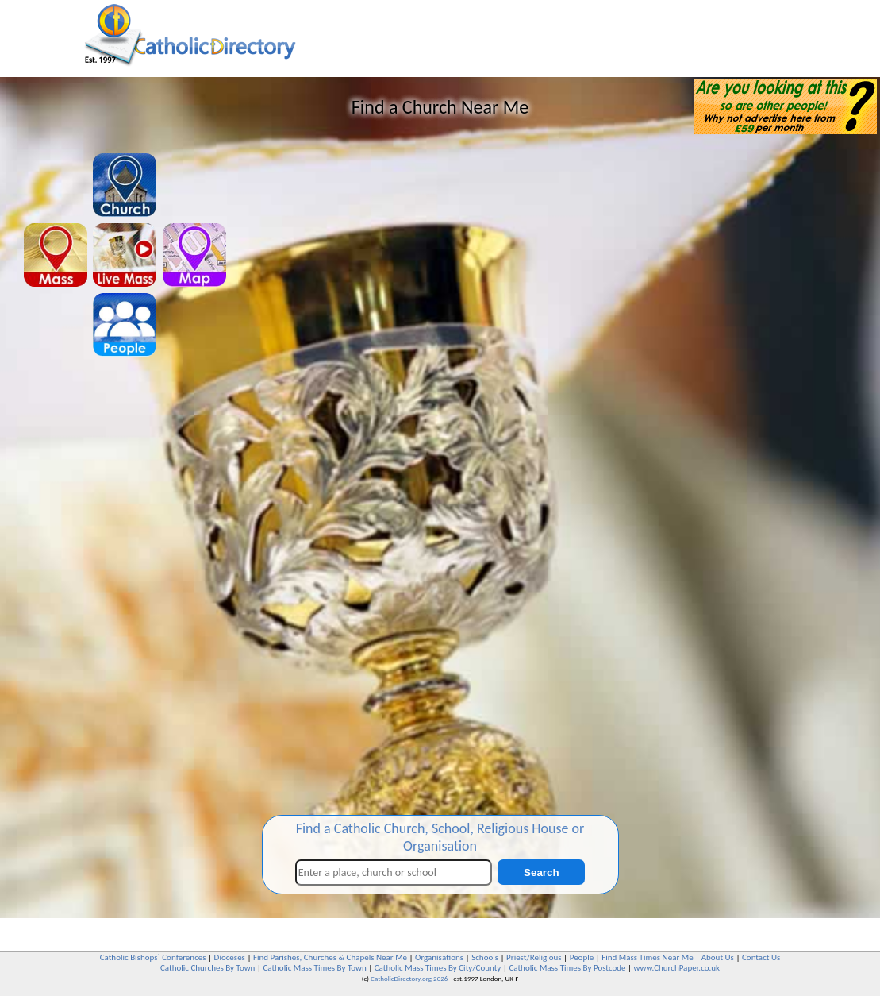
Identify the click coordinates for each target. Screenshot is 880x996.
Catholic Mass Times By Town (314, 968)
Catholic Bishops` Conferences (153, 957)
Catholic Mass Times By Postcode (567, 968)
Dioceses (229, 957)
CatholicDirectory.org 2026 (409, 978)
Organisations (439, 957)
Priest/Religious (534, 957)
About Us (717, 957)
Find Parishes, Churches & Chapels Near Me (330, 957)
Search (541, 872)
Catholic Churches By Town (207, 968)
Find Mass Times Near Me (647, 957)
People (582, 957)
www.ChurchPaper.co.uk (677, 968)
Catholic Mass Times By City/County (438, 968)
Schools (484, 957)
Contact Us (761, 957)
